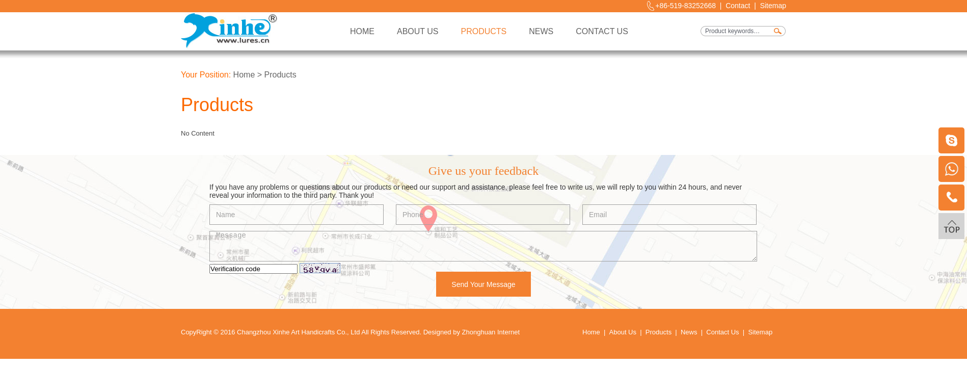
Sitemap (773, 6)
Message (483, 246)
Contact (738, 6)
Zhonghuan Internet (491, 332)
